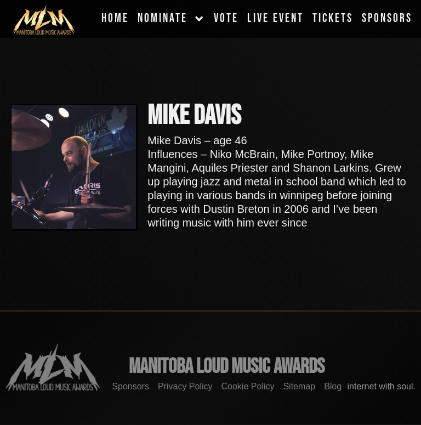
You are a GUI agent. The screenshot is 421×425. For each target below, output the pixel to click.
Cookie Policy (248, 386)
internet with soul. (385, 386)
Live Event (275, 18)
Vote (226, 18)
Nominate (171, 18)
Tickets (332, 18)
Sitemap (299, 386)
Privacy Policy (185, 386)
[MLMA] (44, 19)
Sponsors (387, 18)
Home (115, 18)
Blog (333, 386)
